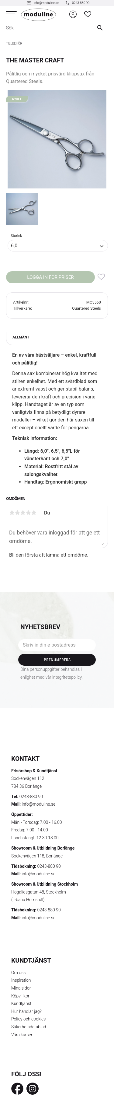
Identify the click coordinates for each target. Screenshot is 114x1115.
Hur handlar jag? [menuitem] (26, 1011)
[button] (11, 14)
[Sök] (101, 28)
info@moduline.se (39, 804)
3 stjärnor (23, 512)
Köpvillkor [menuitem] (20, 996)
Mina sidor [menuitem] (21, 988)
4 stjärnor (28, 512)
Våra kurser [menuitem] (21, 1034)
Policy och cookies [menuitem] (28, 1019)
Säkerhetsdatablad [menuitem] (28, 1026)
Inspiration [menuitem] (21, 980)
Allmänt (20, 337)
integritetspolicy (67, 677)
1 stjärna (12, 512)
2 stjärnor (17, 512)
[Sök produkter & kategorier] (44, 28)
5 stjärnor (33, 512)
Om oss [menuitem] (18, 972)
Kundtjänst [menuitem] (21, 1003)
